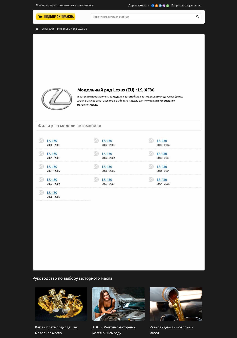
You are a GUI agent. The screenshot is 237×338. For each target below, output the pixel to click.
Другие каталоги (138, 5)
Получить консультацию (186, 5)
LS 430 (52, 141)
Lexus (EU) (48, 28)
